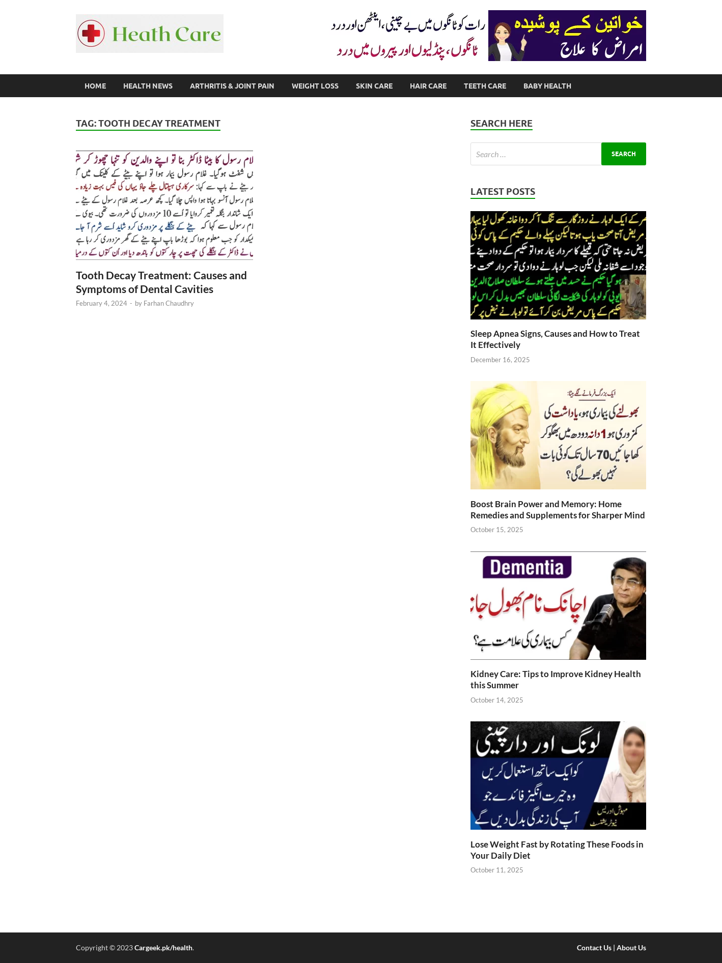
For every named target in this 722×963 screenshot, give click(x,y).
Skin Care (374, 86)
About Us (631, 947)
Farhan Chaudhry (169, 303)
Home (95, 86)
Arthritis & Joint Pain (232, 86)
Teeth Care (485, 86)
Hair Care (428, 86)
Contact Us (594, 947)
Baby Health (547, 86)
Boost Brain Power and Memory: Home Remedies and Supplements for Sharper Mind (557, 509)
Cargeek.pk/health (163, 947)
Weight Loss (315, 86)
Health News (148, 86)
